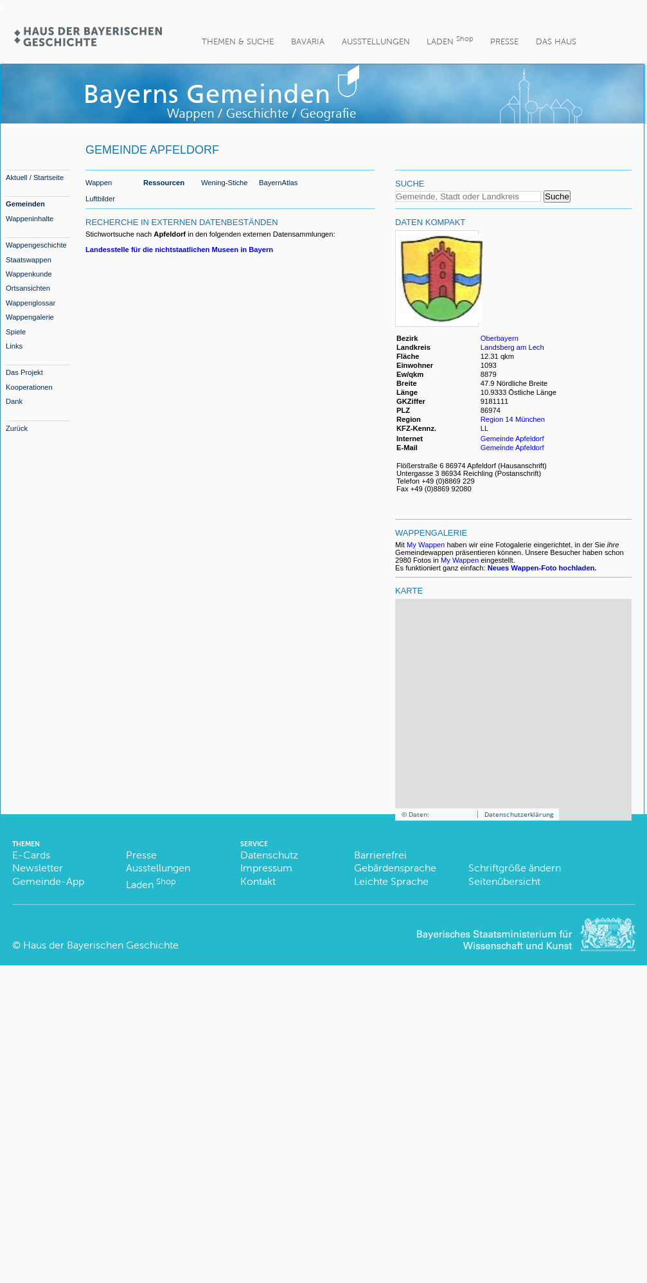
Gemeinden (25, 204)
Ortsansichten (28, 288)
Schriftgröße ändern (514, 867)
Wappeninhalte (29, 219)
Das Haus (556, 41)
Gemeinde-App (48, 881)
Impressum (266, 867)
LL (485, 428)
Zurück (17, 428)
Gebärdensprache (395, 867)
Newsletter (37, 867)
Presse (504, 41)
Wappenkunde (29, 274)
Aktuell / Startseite (35, 177)
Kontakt (258, 881)
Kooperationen (29, 387)
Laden (450, 40)
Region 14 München (513, 419)
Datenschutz (269, 855)
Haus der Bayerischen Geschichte (101, 945)
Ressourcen (163, 183)
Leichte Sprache (391, 881)
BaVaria (307, 41)
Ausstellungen (376, 41)
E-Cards (31, 855)
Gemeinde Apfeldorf (512, 438)
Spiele (16, 332)
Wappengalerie (30, 317)
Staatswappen (28, 260)
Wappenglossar (30, 303)
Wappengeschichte (36, 245)
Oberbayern (499, 338)
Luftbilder (100, 199)
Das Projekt (24, 372)
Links (14, 346)
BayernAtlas (278, 183)
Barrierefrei (380, 855)
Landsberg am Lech (512, 347)
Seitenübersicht (504, 881)
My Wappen (426, 545)
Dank (14, 401)
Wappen (98, 183)
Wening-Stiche (224, 183)
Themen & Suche (238, 41)
